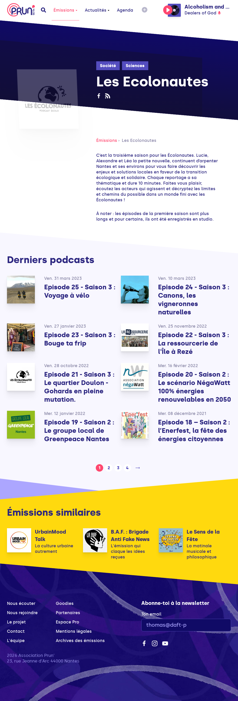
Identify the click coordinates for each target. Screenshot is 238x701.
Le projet (16, 622)
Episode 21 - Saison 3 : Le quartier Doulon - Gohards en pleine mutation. (79, 387)
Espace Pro (67, 622)
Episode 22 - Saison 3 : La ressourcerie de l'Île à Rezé (193, 343)
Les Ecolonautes (139, 140)
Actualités (97, 10)
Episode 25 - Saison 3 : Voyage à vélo (80, 291)
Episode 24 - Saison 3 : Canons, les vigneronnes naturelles (193, 299)
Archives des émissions (80, 640)
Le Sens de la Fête (203, 535)
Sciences (135, 65)
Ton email (151, 614)
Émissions (65, 10)
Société (108, 65)
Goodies (65, 603)
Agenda (125, 10)
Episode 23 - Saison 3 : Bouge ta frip (80, 339)
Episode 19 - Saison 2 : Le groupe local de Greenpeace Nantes (79, 430)
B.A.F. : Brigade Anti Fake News (130, 535)
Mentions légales (74, 631)
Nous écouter (21, 603)
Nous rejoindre (22, 612)
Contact (16, 631)
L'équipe (16, 640)
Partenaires (68, 612)
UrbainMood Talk (50, 535)
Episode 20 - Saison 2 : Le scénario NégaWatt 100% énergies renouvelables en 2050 (194, 387)
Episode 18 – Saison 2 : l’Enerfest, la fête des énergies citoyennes (194, 430)
